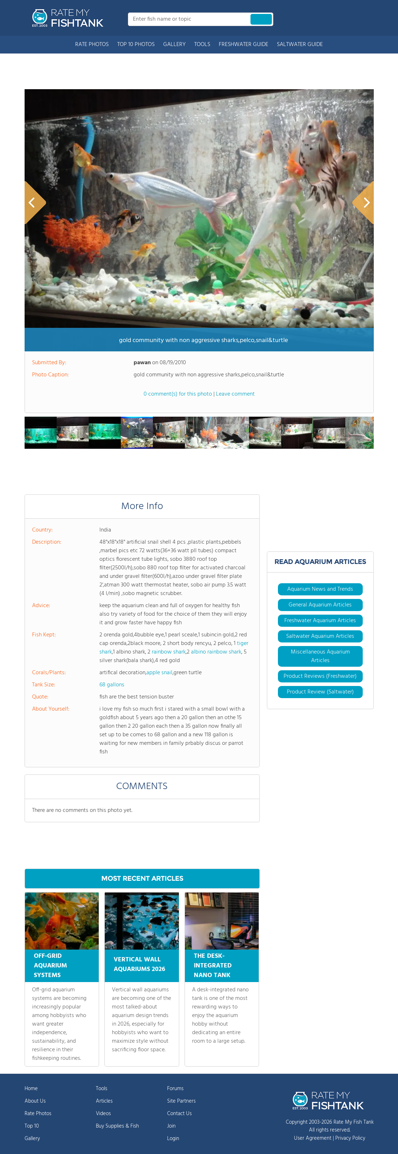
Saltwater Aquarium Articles (320, 636)
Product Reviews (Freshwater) (320, 676)
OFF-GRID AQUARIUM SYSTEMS (50, 965)
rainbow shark (169, 652)
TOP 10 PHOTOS (136, 44)
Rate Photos (38, 1113)
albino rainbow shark (216, 652)
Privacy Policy (350, 1138)
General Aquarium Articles (320, 605)
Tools (101, 1088)
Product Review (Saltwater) (320, 692)
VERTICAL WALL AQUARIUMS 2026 (139, 963)
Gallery (32, 1138)
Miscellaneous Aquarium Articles (320, 656)
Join (171, 1126)
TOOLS (202, 44)
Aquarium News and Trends (320, 589)
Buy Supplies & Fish (117, 1126)
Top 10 (32, 1126)
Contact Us (179, 1113)
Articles (104, 1101)
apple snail (159, 672)
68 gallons (111, 685)
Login (173, 1138)
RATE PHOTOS (92, 44)
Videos (103, 1113)
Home (31, 1088)
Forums (175, 1088)
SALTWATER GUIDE (300, 44)
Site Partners (181, 1101)
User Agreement (312, 1138)
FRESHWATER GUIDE (243, 44)
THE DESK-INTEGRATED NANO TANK (213, 965)
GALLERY (174, 44)
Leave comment (235, 394)
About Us (35, 1101)
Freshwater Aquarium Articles (320, 620)
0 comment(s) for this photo (178, 394)
